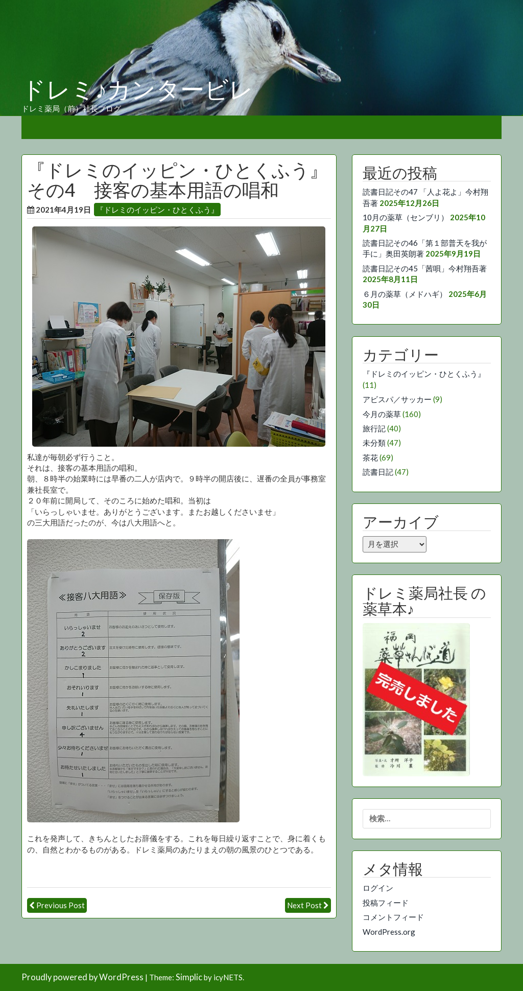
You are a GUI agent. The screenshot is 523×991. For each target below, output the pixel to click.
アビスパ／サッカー (397, 399)
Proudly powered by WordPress (82, 977)
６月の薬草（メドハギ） (405, 293)
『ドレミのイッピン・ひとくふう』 (157, 209)
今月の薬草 (382, 414)
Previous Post (60, 905)
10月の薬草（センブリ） (405, 217)
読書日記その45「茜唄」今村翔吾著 (425, 268)
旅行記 (374, 428)
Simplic (189, 977)
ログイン (378, 887)
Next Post (304, 905)
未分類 (374, 442)
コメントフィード (393, 916)
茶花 (370, 457)
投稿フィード (386, 902)
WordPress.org (389, 931)
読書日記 (378, 471)
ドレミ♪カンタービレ (137, 90)
